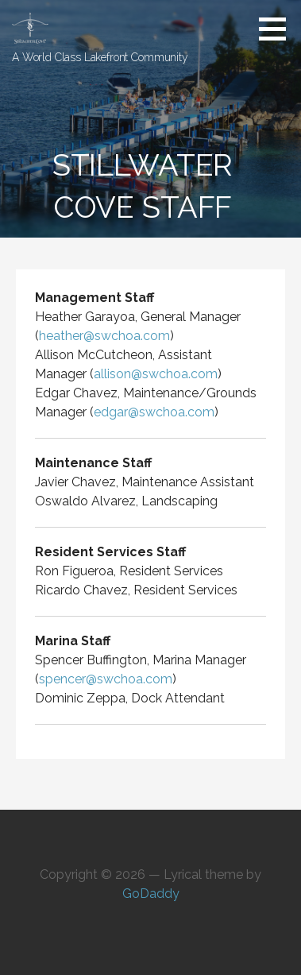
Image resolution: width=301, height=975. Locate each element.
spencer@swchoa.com (105, 679)
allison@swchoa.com (156, 373)
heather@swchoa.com (104, 335)
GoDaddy (150, 893)
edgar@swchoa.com (154, 412)
